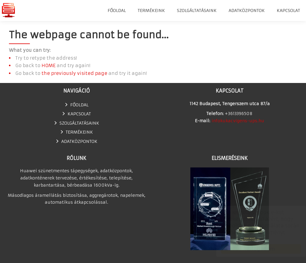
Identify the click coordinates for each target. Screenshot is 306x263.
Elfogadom (255, 249)
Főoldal (117, 10)
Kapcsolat (288, 10)
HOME (49, 65)
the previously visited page (74, 73)
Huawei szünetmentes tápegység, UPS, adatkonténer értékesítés (8, 10)
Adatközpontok (247, 10)
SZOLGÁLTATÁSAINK (197, 10)
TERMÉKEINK (151, 10)
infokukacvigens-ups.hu (238, 120)
